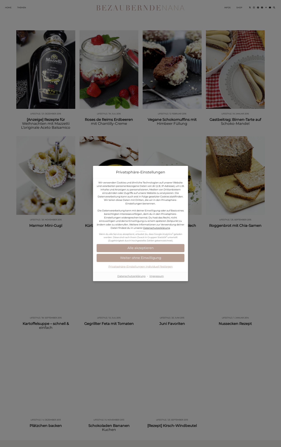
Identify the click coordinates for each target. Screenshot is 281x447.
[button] (140, 248)
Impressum (156, 276)
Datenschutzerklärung (156, 227)
